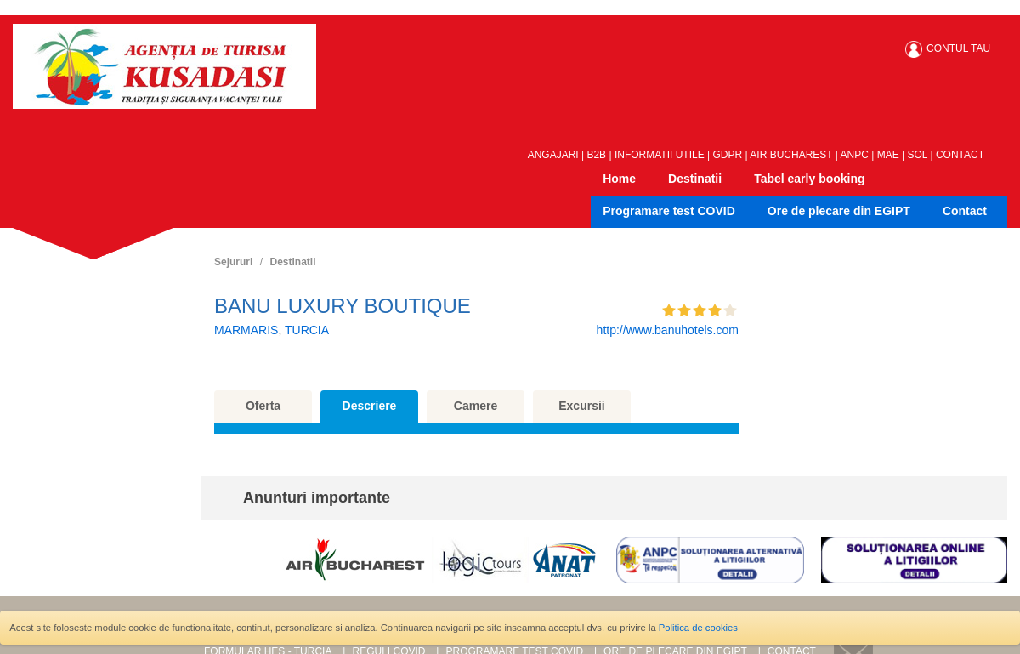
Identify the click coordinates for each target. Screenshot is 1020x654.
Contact (965, 211)
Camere (475, 405)
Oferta (263, 405)
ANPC (855, 155)
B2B (596, 155)
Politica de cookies (698, 628)
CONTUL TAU (958, 48)
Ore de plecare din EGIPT (839, 211)
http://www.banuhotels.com (668, 330)
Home (619, 178)
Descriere (370, 405)
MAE (888, 155)
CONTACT (960, 155)
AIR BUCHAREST (791, 155)
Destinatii (695, 178)
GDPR (728, 155)
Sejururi (233, 262)
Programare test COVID (669, 211)
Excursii (581, 405)
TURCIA (307, 330)
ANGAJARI (553, 155)
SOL (918, 155)
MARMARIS (246, 330)
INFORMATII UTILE (660, 155)
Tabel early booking (809, 178)
